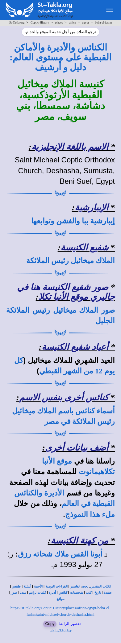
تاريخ (97, 592)
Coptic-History (40, 22)
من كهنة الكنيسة (79, 540)
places (59, 22)
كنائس (63, 592)
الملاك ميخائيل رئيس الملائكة (70, 261)
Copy (49, 623)
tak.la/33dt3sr (60, 630)
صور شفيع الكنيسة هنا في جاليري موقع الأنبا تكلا (66, 292)
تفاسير (75, 586)
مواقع (60, 599)
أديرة (52, 592)
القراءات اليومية (56, 586)
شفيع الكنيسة (84, 247)
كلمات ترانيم (37, 592)
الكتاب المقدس (100, 586)
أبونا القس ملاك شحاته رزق (60, 554)
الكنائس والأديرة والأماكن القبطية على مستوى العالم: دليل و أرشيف (60, 57)
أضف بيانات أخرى (76, 447)
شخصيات (76, 592)
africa (72, 22)
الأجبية (38, 586)
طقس (16, 586)
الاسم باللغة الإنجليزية (69, 147)
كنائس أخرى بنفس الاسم (63, 397)
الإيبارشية (91, 207)
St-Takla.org (16, 22)
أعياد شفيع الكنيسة (75, 347)
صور (14, 592)
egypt (85, 22)
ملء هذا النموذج (90, 514)
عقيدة (107, 592)
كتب (89, 592)
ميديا (22, 592)
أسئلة (27, 586)
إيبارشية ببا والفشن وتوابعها (73, 221)
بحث (85, 586)
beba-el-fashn (103, 22)
